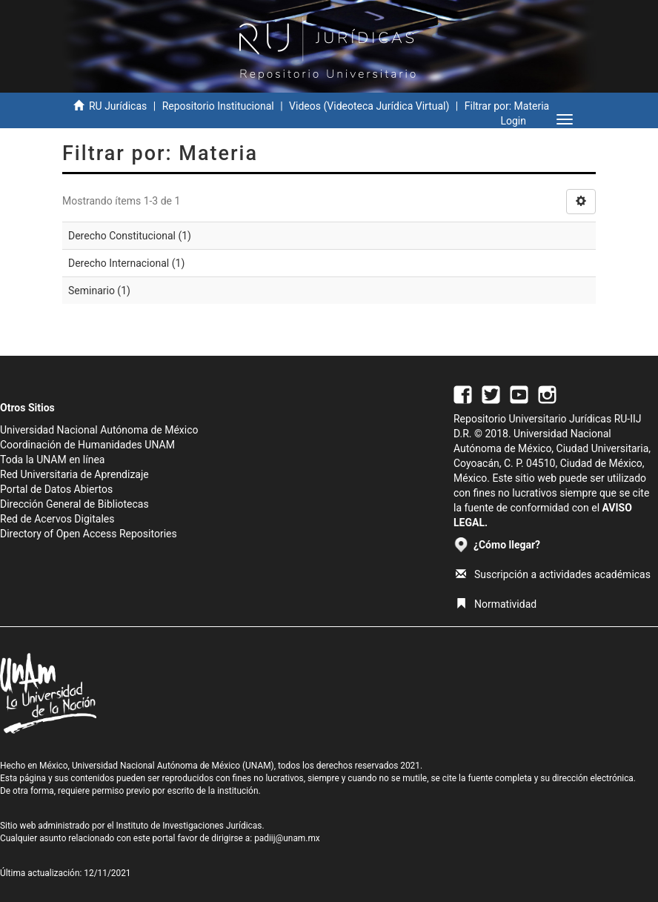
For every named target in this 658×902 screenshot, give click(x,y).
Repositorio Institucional (218, 106)
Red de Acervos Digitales (57, 519)
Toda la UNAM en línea (52, 459)
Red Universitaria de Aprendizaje (74, 474)
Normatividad (496, 604)
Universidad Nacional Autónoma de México (99, 430)
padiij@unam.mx (287, 838)
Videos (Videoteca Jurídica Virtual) (369, 106)
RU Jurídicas (118, 106)
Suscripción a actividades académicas (553, 574)
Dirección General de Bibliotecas (74, 504)
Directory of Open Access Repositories (88, 534)
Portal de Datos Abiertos (56, 489)
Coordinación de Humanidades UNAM (87, 445)
